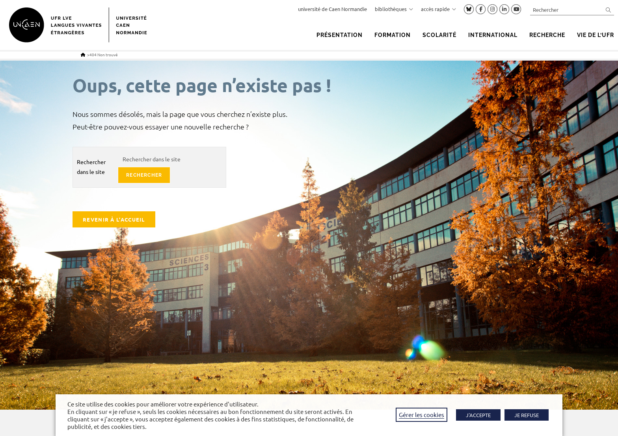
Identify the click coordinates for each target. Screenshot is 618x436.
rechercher (144, 175)
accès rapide (438, 9)
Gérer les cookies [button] (421, 414)
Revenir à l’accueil (114, 219)
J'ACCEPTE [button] (478, 415)
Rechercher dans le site (91, 166)
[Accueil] (83, 54)
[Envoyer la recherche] (608, 9)
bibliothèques (394, 9)
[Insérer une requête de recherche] (572, 9)
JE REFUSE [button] (526, 415)
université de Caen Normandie (332, 9)
